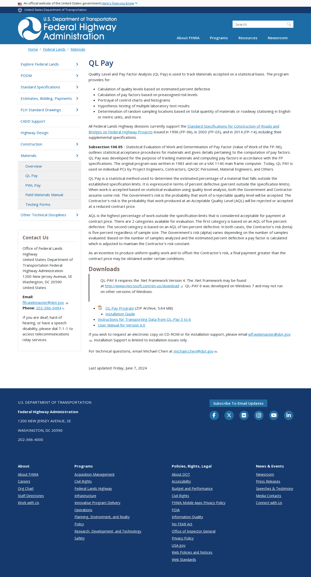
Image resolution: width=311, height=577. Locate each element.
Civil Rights (83, 481)
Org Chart (26, 488)
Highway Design (34, 132)
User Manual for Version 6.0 (121, 325)
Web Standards (184, 559)
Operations (83, 509)
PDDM (49, 75)
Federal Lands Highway (93, 488)
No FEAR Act (182, 524)
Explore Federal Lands (49, 64)
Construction (49, 144)
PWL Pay (33, 185)
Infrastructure (85, 495)
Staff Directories (31, 495)
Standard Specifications (49, 86)
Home (33, 49)
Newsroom (278, 37)
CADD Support (33, 121)
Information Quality (187, 516)
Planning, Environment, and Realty (102, 516)
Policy (79, 524)
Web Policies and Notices (192, 552)
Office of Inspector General (193, 531)
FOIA (176, 509)
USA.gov (178, 545)
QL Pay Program (119, 308)
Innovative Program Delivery (97, 502)
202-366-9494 (50, 307)
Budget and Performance (192, 488)
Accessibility (181, 481)
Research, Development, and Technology (107, 531)
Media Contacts (268, 495)
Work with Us (28, 502)
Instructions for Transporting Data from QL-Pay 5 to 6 (144, 319)
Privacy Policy (183, 538)
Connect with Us (269, 502)
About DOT (181, 474)
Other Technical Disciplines (49, 214)
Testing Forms (37, 204)
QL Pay (31, 175)
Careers (24, 481)
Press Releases (268, 481)
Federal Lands (54, 49)
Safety (79, 538)
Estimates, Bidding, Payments (49, 98)
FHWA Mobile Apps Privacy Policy (198, 502)
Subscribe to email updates (238, 403)
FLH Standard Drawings (49, 109)
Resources (248, 37)
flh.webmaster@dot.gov (46, 302)
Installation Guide (120, 313)
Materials (77, 49)
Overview (33, 166)
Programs (219, 37)
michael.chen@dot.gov (195, 351)
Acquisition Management (94, 474)
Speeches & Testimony (274, 488)
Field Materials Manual (44, 194)
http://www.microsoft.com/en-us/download (144, 285)
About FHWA (188, 37)
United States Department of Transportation (55, 10)
